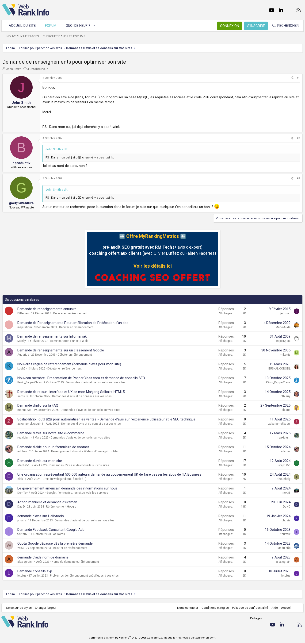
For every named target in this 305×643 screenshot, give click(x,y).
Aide (273, 607)
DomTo (22, 492)
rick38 (286, 492)
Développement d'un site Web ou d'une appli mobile (84, 451)
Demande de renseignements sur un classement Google (60, 350)
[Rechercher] (284, 25)
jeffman (285, 313)
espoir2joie (283, 341)
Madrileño (284, 548)
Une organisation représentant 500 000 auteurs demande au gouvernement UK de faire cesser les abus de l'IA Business (109, 474)
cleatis (286, 410)
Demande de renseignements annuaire (46, 309)
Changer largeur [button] (46, 607)
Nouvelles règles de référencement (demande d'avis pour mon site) (69, 364)
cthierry (285, 396)
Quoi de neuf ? (79, 25)
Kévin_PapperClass (29, 382)
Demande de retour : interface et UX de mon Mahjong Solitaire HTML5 (71, 392)
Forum (51, 25)
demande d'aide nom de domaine (43, 557)
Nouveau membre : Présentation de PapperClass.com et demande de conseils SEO (81, 378)
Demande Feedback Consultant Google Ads (50, 529)
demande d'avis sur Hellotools (40, 516)
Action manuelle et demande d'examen (47, 502)
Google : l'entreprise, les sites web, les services (77, 492)
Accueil (285, 607)
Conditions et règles (214, 607)
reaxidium (23, 437)
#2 (298, 138)
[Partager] (292, 78)
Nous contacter (186, 607)
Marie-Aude (283, 327)
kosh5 (21, 368)
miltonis (285, 354)
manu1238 (24, 410)
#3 (298, 178)
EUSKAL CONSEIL (279, 368)
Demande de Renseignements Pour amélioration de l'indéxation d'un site (72, 323)
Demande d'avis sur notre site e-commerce (50, 433)
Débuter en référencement (70, 313)
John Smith (13, 69)
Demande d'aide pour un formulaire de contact (53, 447)
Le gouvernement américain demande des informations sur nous (67, 488)
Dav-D (21, 506)
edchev (22, 451)
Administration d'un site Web (69, 341)
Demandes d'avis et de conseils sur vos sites (96, 382)
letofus (22, 575)
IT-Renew (23, 313)
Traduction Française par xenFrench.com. (190, 637)
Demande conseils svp (34, 571)
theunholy (284, 479)
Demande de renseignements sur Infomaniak (52, 336)
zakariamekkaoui (28, 423)
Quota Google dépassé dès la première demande (55, 543)
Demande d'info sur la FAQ (37, 405)
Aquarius (23, 354)
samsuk (22, 396)
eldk (20, 479)
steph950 (23, 465)
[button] (95, 25)
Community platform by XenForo (126, 637)
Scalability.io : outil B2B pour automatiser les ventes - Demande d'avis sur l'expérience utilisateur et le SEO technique (106, 419)
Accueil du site (23, 25)
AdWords (59, 534)
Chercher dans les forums (65, 36)
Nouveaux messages (24, 36)
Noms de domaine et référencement (75, 561)
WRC (20, 548)
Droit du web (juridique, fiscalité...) (64, 479)
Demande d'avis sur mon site (39, 461)
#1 (298, 78)
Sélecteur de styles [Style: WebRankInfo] (20, 607)
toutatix (22, 534)
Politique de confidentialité (249, 607)
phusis (21, 520)
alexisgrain (24, 561)
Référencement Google (61, 506)
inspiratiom (24, 327)
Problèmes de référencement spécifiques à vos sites (84, 575)
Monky (21, 341)
